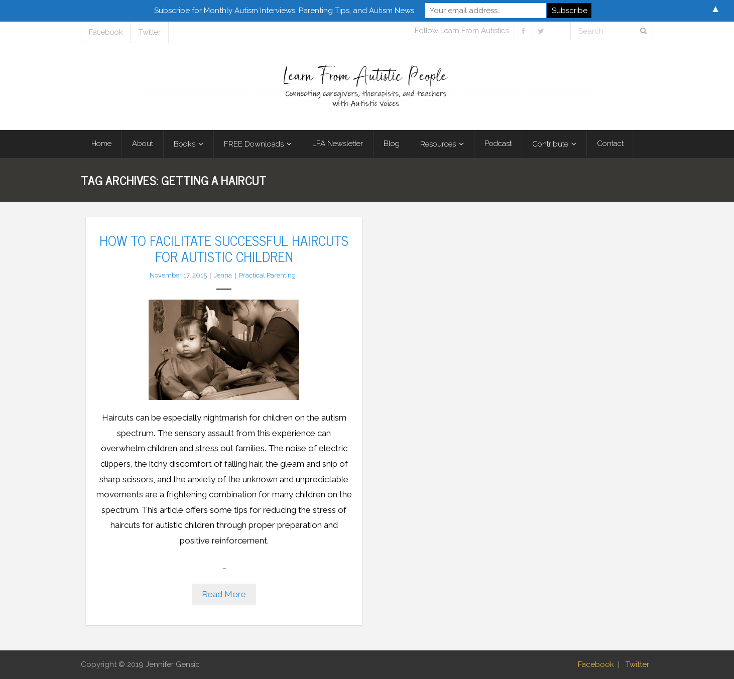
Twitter (150, 32)
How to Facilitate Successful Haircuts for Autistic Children (223, 248)
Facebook (106, 32)
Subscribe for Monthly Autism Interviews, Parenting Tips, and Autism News (284, 10)
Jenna (223, 275)
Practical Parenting (267, 275)
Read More (224, 594)
